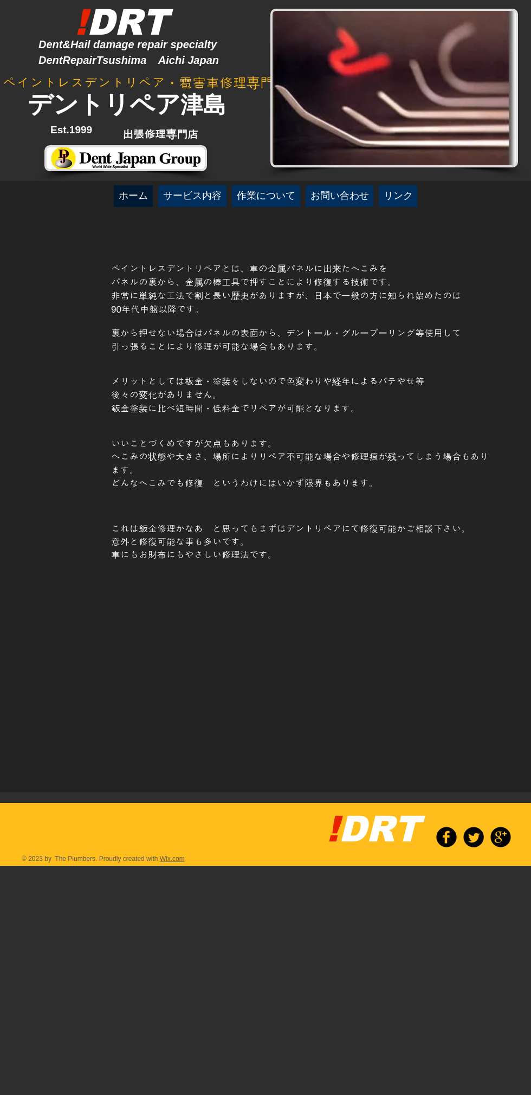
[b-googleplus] (500, 837)
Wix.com (172, 859)
